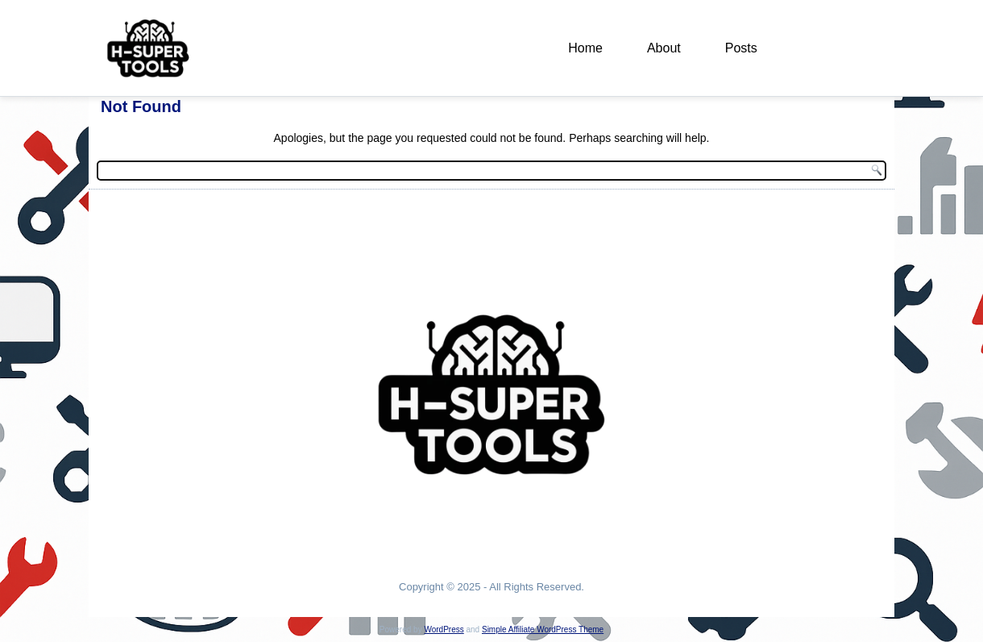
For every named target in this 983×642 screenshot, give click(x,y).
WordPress (443, 629)
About (664, 48)
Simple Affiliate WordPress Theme (542, 629)
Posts (741, 48)
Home (585, 48)
